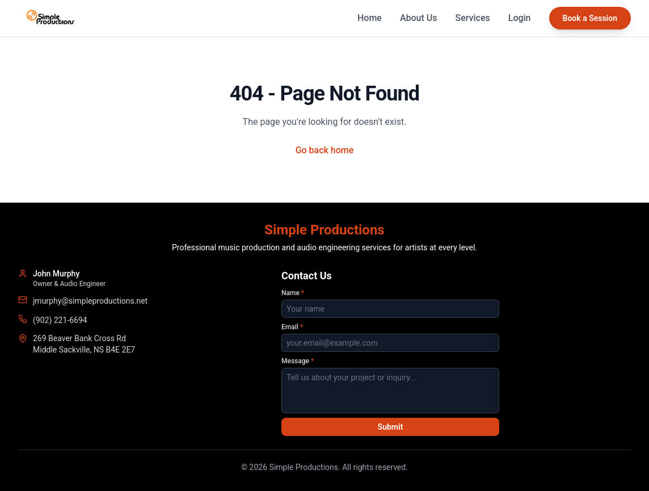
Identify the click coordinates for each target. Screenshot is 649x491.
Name (292, 293)
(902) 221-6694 (60, 320)
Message (297, 361)
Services (473, 17)
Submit (390, 426)
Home (369, 17)
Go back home (325, 150)
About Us (418, 17)
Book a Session (590, 18)
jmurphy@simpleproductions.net (90, 300)
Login (519, 17)
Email (292, 327)
